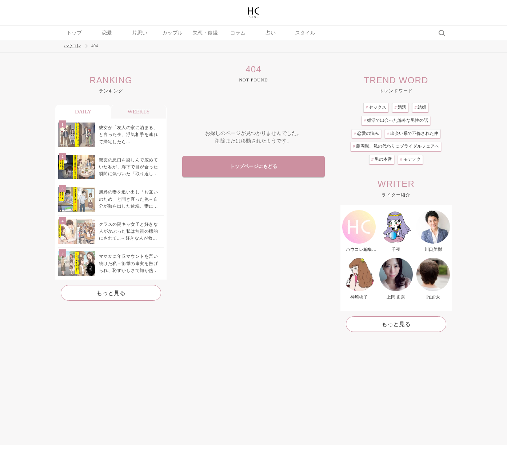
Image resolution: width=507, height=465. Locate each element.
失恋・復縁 (205, 33)
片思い (139, 33)
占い (271, 33)
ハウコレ (72, 46)
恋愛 (107, 33)
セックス (376, 107)
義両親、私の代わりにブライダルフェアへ (396, 146)
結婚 (420, 107)
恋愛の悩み (366, 133)
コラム (237, 33)
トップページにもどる (253, 166)
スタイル (305, 33)
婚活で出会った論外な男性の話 (396, 120)
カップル (172, 33)
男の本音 (381, 159)
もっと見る (110, 293)
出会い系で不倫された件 (412, 133)
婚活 (400, 107)
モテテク (410, 159)
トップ (74, 33)
